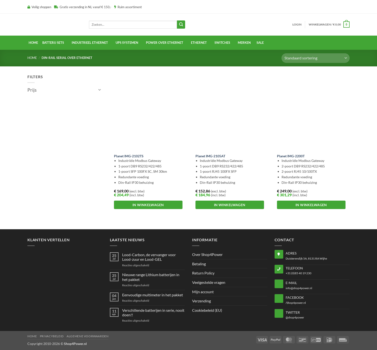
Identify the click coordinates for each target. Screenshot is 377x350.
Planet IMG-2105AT (210, 156)
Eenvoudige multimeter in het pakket (152, 295)
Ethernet (199, 43)
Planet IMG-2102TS (129, 156)
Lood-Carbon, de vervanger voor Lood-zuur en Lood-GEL (149, 256)
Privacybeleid (52, 336)
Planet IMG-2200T (291, 156)
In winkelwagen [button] (148, 205)
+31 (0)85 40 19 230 (298, 273)
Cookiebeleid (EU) (207, 310)
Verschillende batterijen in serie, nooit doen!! (153, 312)
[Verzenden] (181, 24)
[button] (297, 24)
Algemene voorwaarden (87, 336)
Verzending (201, 301)
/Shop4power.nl (296, 303)
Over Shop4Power (207, 254)
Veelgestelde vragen (208, 282)
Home (33, 43)
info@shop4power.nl (299, 288)
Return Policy (203, 273)
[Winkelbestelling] (316, 58)
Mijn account (203, 291)
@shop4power (295, 317)
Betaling (199, 263)
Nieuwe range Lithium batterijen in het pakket (150, 276)
